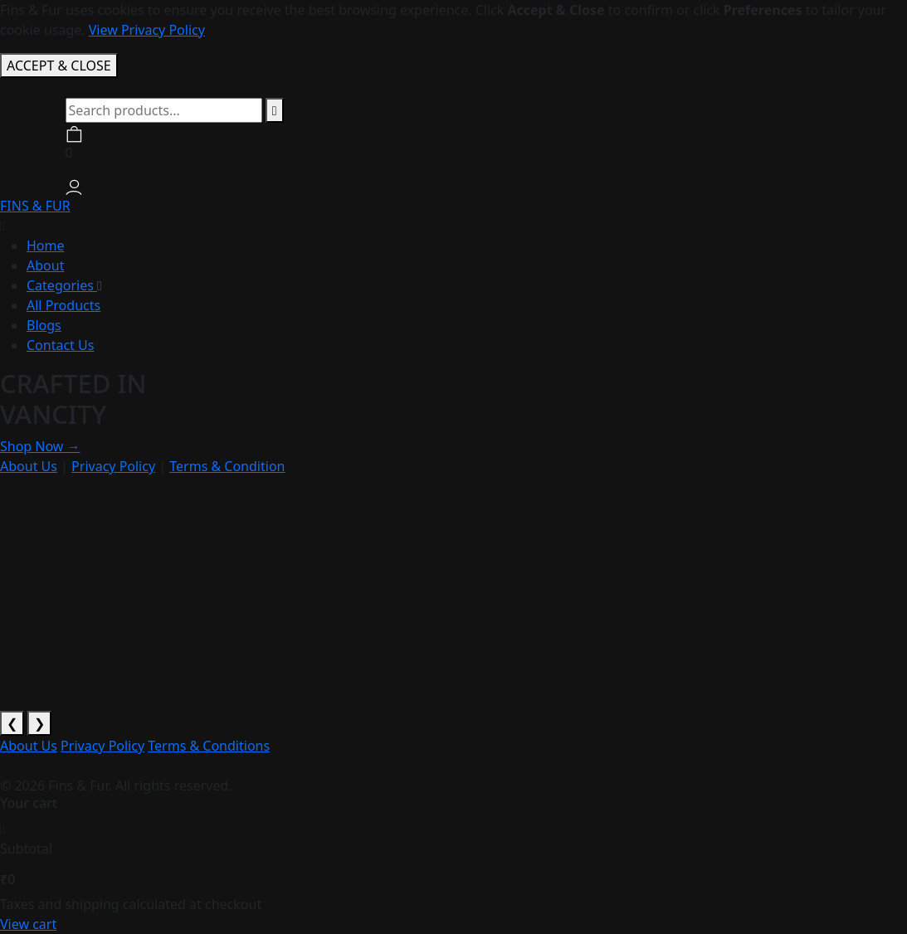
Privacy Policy (113, 466)
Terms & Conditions (209, 746)
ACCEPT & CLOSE (59, 65)
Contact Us (60, 345)
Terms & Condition (227, 466)
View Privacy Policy (147, 30)
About (45, 265)
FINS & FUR (35, 206)
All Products (63, 305)
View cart (28, 924)
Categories (64, 285)
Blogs (44, 325)
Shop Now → (40, 446)
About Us (28, 466)
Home (46, 245)
